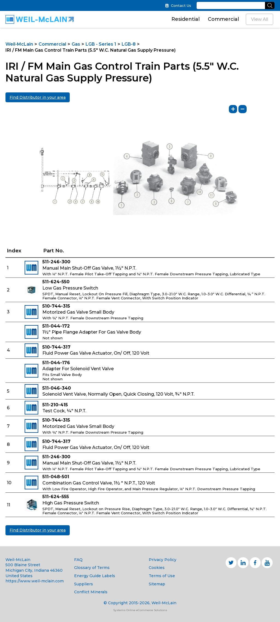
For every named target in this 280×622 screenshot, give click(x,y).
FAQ (78, 559)
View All (259, 19)
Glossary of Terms (92, 567)
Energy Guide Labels (94, 575)
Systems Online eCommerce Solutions (140, 610)
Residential (185, 19)
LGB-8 (129, 44)
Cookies (157, 567)
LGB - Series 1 (101, 44)
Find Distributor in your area (38, 97)
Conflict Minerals (90, 591)
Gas (76, 44)
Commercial (223, 19)
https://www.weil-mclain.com (34, 581)
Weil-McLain (19, 44)
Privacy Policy (162, 559)
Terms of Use (162, 575)
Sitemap (157, 584)
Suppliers (83, 584)
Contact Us (178, 6)
